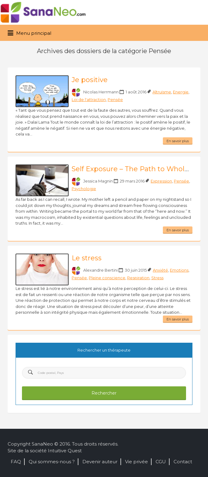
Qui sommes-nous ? (52, 461)
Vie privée (136, 461)
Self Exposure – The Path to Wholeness (138, 169)
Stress (157, 277)
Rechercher (104, 393)
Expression (161, 181)
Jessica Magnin (98, 181)
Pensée (115, 99)
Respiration (138, 277)
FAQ (16, 461)
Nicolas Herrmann (101, 91)
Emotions (179, 270)
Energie (180, 91)
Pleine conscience (107, 277)
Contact (183, 461)
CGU (161, 461)
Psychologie (84, 188)
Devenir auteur (99, 461)
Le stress (87, 258)
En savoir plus (178, 141)
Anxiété (160, 270)
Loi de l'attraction (89, 99)
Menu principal (29, 33)
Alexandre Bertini (100, 270)
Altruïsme (161, 91)
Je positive (90, 80)
